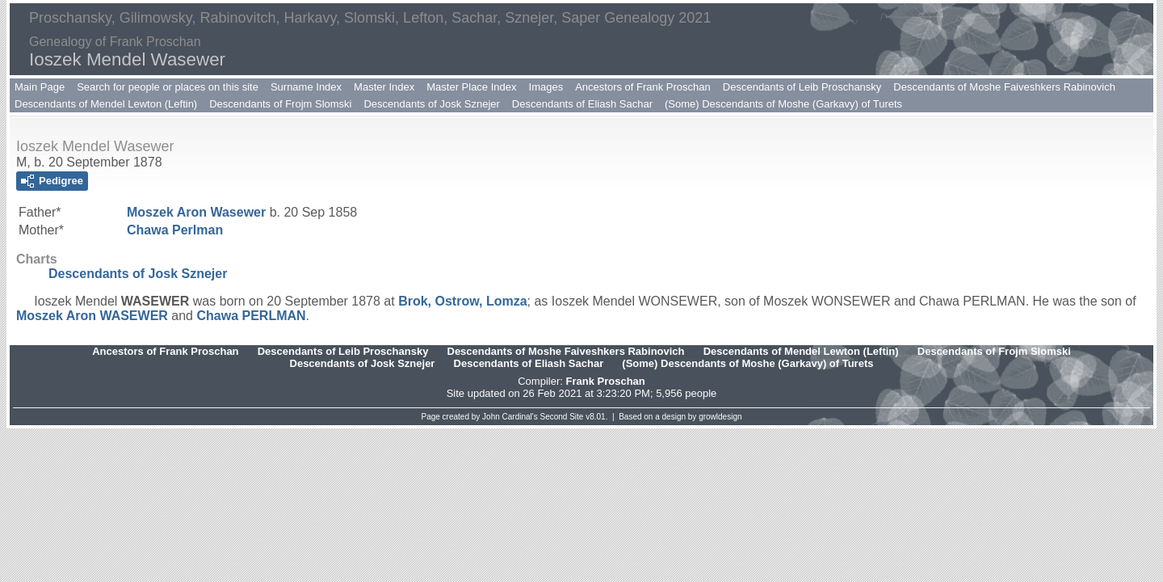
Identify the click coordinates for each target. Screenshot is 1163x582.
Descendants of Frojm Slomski (280, 104)
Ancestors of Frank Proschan (643, 87)
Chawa (175, 230)
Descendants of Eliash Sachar (582, 104)
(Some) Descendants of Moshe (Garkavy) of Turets (783, 104)
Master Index (384, 87)
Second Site (562, 416)
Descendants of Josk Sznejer (431, 104)
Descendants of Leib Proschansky (802, 87)
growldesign (720, 416)
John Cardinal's (510, 416)
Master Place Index (471, 87)
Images (546, 87)
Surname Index (306, 87)
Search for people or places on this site (167, 87)
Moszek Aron (196, 212)
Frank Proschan (604, 381)
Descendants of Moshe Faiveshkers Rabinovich (1004, 87)
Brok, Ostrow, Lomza (462, 301)
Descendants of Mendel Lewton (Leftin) (106, 104)
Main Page (40, 87)
